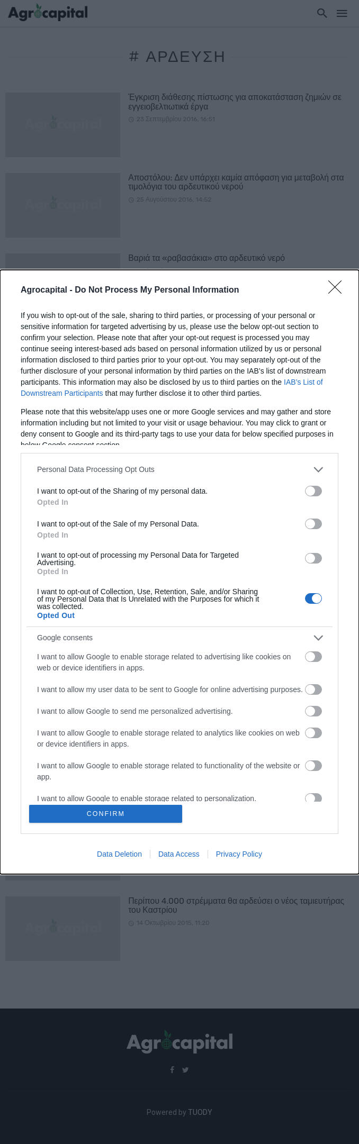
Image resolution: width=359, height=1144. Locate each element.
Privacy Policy (239, 854)
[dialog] (179, 572)
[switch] (313, 490)
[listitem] (179, 469)
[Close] (338, 290)
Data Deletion (119, 854)
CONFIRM (107, 814)
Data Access (179, 854)
